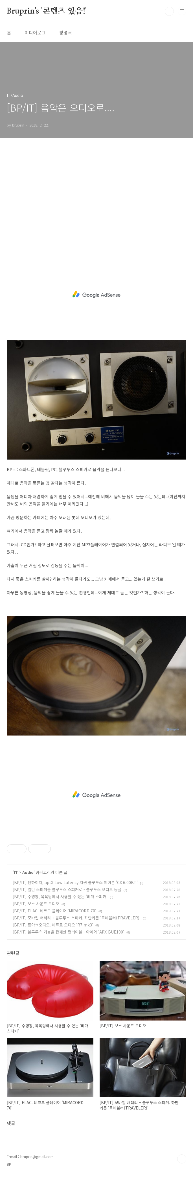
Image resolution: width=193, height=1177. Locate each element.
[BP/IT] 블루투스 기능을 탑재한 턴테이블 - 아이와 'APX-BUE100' (68, 932)
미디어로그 (35, 32)
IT (16, 872)
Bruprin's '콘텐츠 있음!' (47, 11)
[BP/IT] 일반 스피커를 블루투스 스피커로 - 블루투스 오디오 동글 (67, 889)
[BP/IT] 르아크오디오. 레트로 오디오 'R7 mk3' (53, 925)
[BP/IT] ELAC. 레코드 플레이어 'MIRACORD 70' (54, 910)
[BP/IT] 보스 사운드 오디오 (36, 903)
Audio (28, 872)
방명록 (65, 32)
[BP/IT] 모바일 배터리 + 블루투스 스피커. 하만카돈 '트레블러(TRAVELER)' (77, 918)
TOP (181, 1158)
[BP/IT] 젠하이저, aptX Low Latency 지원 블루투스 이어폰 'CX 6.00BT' (75, 882)
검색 (169, 11)
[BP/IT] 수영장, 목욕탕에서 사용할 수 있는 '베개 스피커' (60, 896)
